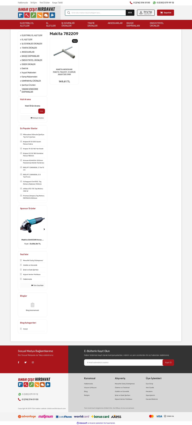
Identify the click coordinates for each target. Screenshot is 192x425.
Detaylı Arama (37, 118)
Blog (86, 391)
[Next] (44, 229)
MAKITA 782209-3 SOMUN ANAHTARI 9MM (64, 73)
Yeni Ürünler (45, 3)
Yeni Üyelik (150, 387)
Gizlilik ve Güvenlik (122, 391)
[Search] (99, 13)
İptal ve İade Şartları (122, 395)
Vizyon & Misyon (90, 387)
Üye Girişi (149, 384)
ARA (130, 13)
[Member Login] (146, 13)
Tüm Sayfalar (37, 285)
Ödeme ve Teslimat (122, 387)
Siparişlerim (150, 395)
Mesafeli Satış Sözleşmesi (125, 384)
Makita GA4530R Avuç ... (32, 240)
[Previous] (20, 229)
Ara (41, 111)
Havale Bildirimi (152, 399)
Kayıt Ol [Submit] (168, 362)
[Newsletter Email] (129, 362)
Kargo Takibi (57, 3)
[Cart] (165, 13)
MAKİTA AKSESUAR (64, 69)
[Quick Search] (28, 111)
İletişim (34, 3)
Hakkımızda (23, 3)
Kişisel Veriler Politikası (123, 399)
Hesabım (149, 391)
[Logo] (36, 12)
